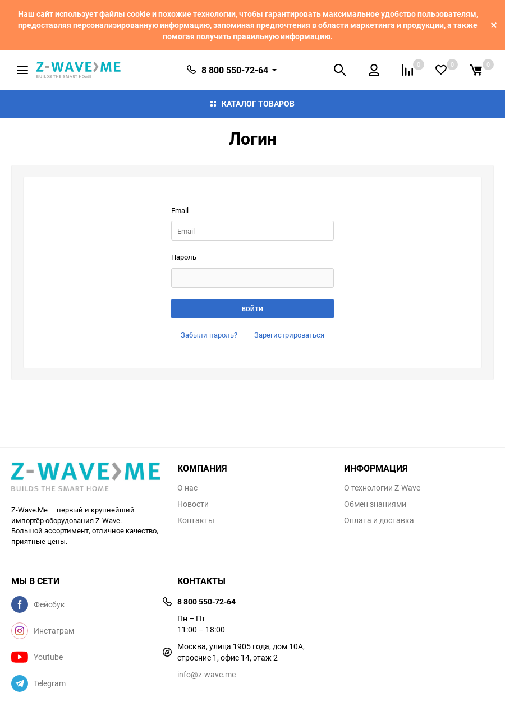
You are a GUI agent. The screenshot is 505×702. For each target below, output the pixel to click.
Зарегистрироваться (289, 335)
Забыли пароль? (209, 335)
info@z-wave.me (206, 674)
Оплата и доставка (379, 520)
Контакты (195, 520)
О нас (187, 488)
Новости (193, 504)
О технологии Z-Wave (382, 488)
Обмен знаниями (375, 504)
